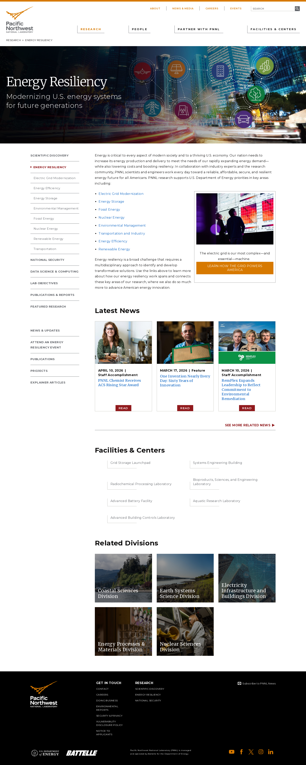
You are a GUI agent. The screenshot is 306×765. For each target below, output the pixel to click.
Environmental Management (56, 208)
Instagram (261, 752)
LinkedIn (271, 752)
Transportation (45, 249)
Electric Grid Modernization (55, 178)
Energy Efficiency (47, 188)
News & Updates (45, 330)
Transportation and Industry (122, 233)
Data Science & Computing (54, 271)
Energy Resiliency (49, 167)
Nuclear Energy (46, 228)
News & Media (183, 8)
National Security (47, 260)
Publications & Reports (52, 295)
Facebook (241, 752)
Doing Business (107, 700)
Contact (102, 688)
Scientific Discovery (49, 155)
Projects (39, 371)
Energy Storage (46, 198)
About (155, 8)
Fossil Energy (44, 218)
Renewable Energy (48, 239)
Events (236, 8)
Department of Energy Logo (45, 753)
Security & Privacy (109, 715)
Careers (212, 8)
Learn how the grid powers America (234, 268)
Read (123, 408)
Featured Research (48, 306)
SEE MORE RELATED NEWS (247, 425)
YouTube (232, 752)
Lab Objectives (44, 283)
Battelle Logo (82, 753)
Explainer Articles (47, 382)
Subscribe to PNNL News (259, 683)
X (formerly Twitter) (251, 752)
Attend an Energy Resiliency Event (46, 344)
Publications (42, 359)
